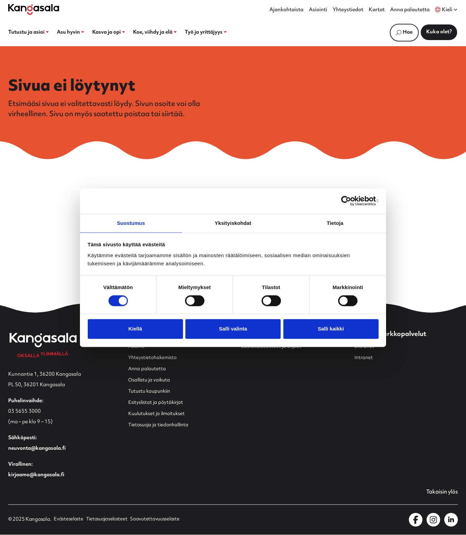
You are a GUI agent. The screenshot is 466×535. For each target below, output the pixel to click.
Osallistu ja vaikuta (150, 380)
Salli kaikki (331, 329)
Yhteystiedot (348, 10)
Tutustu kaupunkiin (151, 391)
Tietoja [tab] (335, 223)
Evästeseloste (69, 520)
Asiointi (318, 10)
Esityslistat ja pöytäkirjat (157, 402)
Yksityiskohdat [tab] (233, 223)
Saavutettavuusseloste (158, 520)
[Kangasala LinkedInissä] (451, 520)
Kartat (377, 10)
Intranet (364, 358)
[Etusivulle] (33, 9)
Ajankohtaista (286, 10)
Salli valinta (233, 329)
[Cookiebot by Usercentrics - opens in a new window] (349, 200)
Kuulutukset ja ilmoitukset (158, 414)
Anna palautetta (410, 10)
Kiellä (135, 329)
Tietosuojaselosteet (109, 520)
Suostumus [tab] (131, 223)
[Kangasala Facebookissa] (415, 520)
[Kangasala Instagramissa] (433, 520)
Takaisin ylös (440, 492)
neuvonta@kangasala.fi (37, 448)
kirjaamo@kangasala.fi (36, 475)
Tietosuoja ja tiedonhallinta (161, 425)
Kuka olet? (439, 32)
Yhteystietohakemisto (154, 358)
